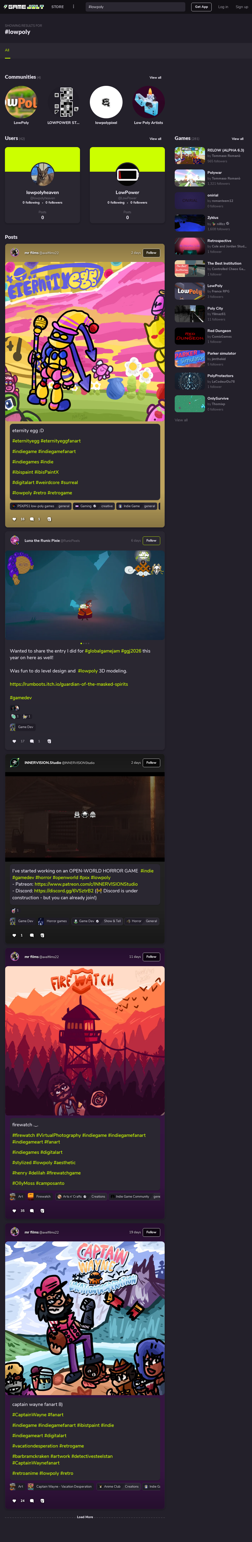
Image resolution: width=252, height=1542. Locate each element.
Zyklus (212, 217)
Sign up (242, 6)
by (223, 156)
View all (155, 78)
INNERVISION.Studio (43, 762)
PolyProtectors (220, 375)
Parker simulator (221, 353)
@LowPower (127, 198)
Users (11, 138)
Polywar (214, 172)
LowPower (127, 192)
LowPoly (214, 285)
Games (182, 138)
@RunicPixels (70, 541)
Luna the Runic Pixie (42, 540)
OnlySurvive (218, 398)
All (7, 50)
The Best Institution (224, 263)
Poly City (215, 308)
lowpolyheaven (42, 192)
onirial (212, 195)
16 (23, 519)
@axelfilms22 (49, 253)
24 (23, 1501)
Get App (201, 7)
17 (23, 741)
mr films (32, 252)
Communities (20, 77)
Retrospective (219, 240)
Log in (223, 6)
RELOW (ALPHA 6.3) (225, 150)
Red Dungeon (219, 330)
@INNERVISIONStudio (77, 763)
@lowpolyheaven (42, 198)
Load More (85, 1517)
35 (23, 1211)
